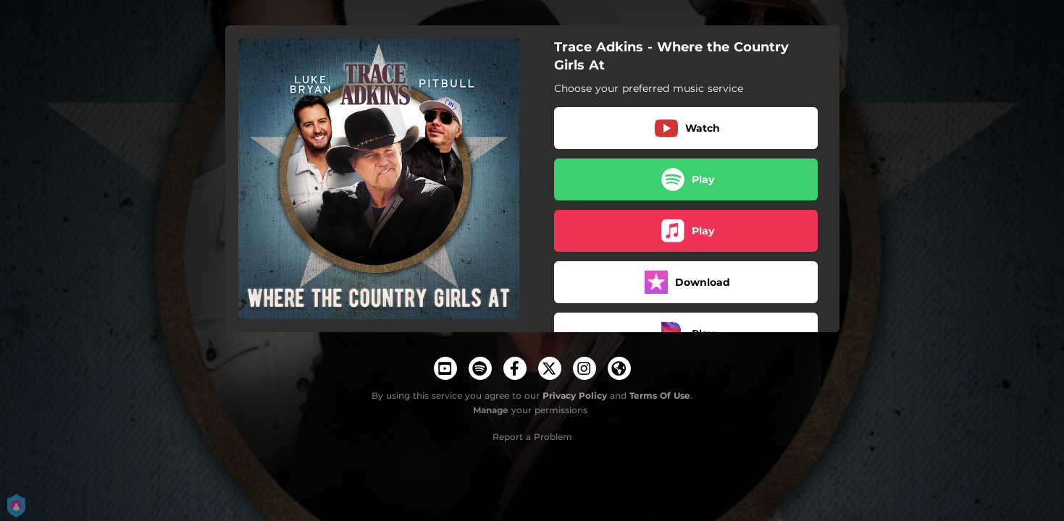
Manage (490, 409)
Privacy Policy (575, 395)
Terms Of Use (659, 395)
